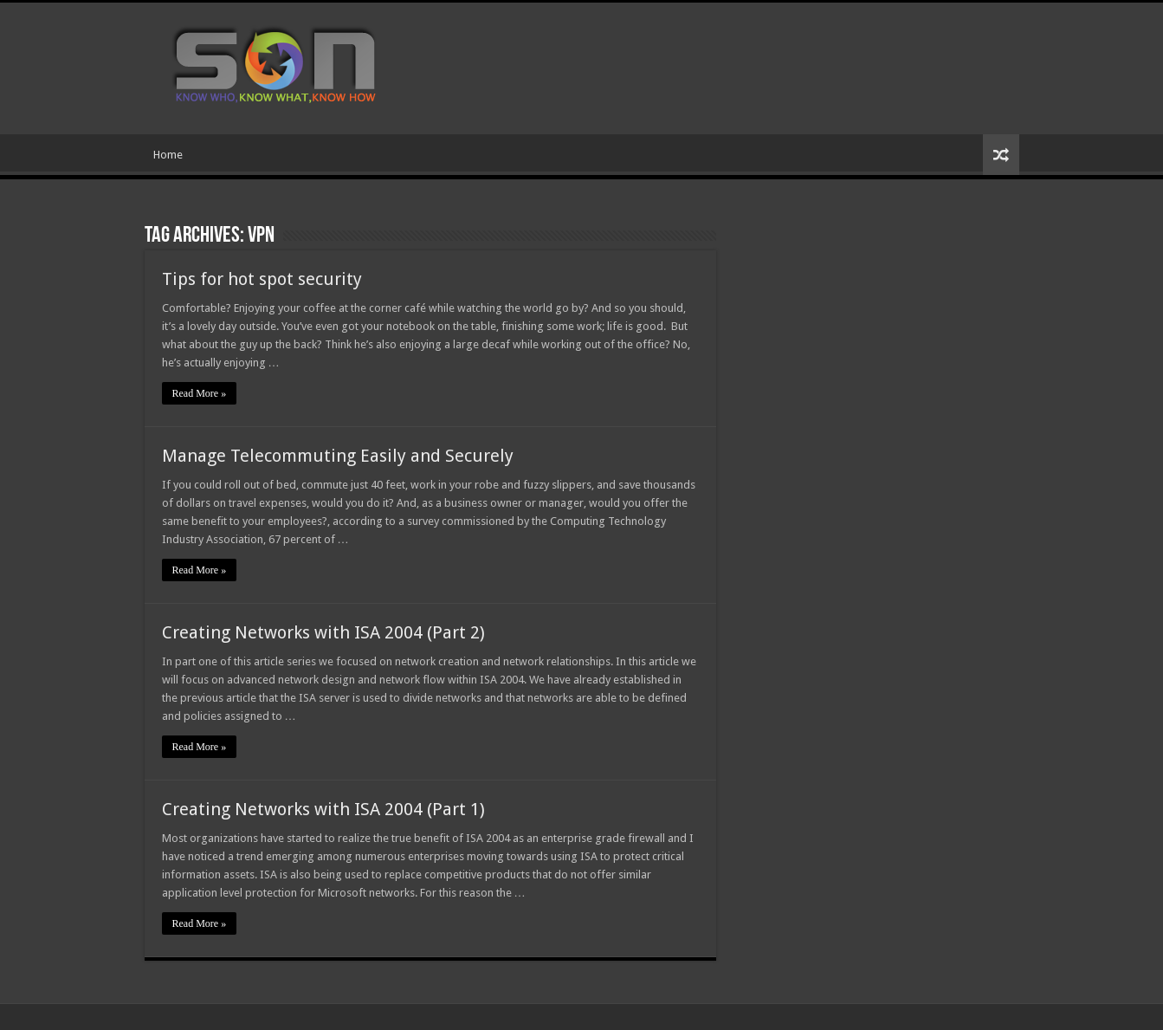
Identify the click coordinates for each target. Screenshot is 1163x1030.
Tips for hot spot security (262, 279)
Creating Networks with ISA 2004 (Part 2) (323, 632)
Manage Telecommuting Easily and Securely (338, 455)
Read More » (199, 393)
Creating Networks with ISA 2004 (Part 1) (323, 809)
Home (168, 154)
